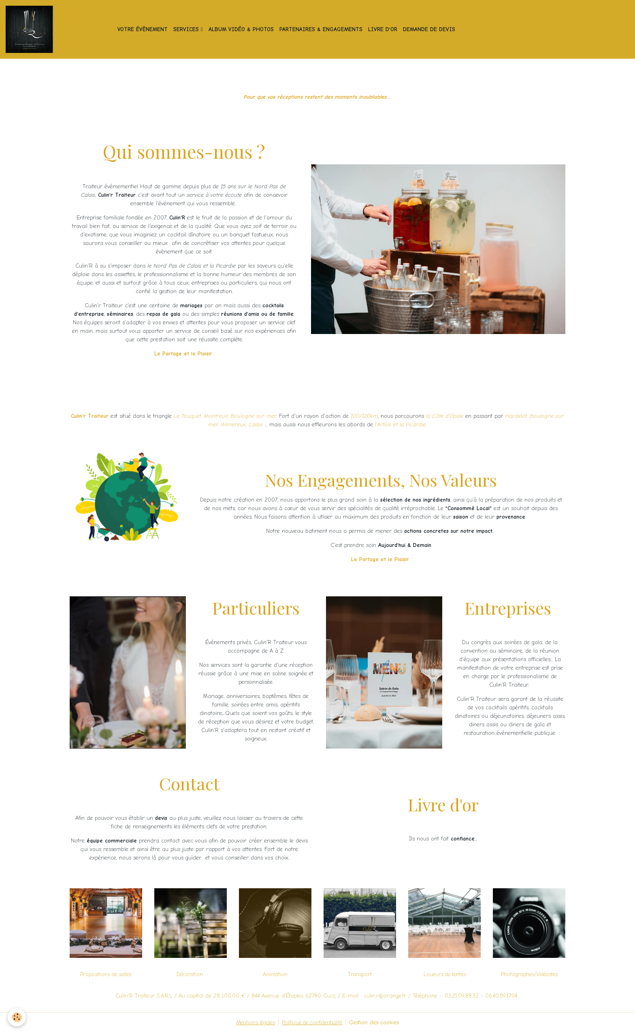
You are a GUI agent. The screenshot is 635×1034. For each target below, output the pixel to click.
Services (188, 29)
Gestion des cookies (377, 1023)
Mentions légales (252, 1023)
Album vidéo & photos (242, 29)
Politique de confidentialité (312, 1023)
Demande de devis (430, 29)
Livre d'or (383, 29)
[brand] (58, 30)
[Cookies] (17, 1017)
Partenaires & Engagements (322, 29)
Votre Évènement (144, 29)
